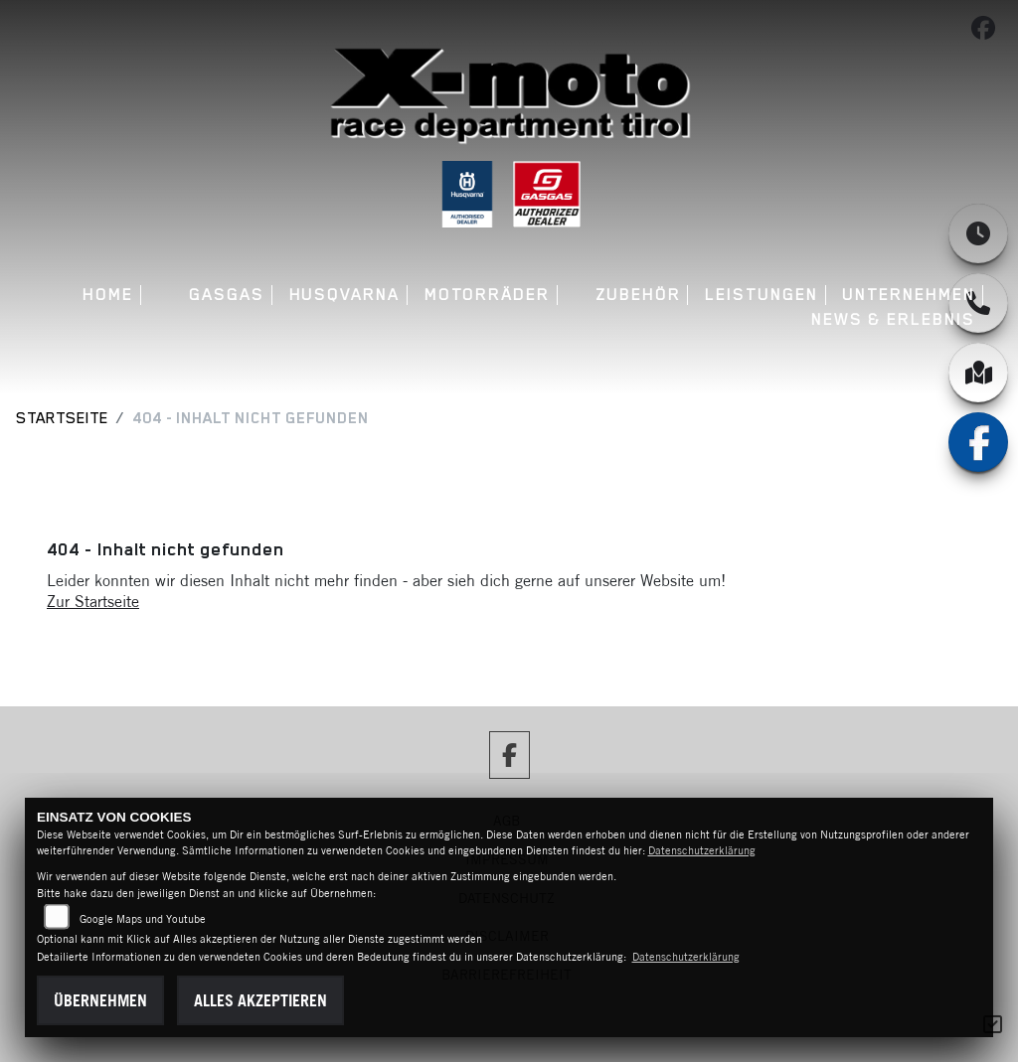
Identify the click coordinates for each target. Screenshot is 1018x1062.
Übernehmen (100, 1000)
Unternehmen (908, 294)
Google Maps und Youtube (143, 919)
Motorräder (487, 294)
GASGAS (226, 294)
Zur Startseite (93, 601)
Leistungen (761, 294)
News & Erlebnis (893, 319)
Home (108, 294)
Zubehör (637, 294)
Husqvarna (344, 294)
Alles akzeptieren (260, 1000)
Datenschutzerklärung (702, 850)
